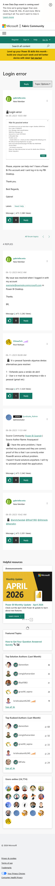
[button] (26, 84)
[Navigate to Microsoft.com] (10, 26)
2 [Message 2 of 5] (14, 533)
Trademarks (6, 867)
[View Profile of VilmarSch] (18, 341)
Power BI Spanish (33, 435)
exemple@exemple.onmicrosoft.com (24, 285)
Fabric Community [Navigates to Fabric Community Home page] (33, 26)
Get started (36, 57)
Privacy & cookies (8, 858)
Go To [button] (45, 39)
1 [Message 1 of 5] (14, 213)
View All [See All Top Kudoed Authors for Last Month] (10, 768)
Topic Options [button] (42, 83)
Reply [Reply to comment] (26, 320)
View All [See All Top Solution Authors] (10, 707)
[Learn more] (14, 616)
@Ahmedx (43, 519)
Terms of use (7, 863)
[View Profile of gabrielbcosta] (19, 97)
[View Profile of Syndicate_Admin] (30, 416)
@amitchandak (18, 519)
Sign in (26, 39)
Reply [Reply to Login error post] (26, 220)
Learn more (8, 17)
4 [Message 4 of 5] (14, 388)
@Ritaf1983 (31, 519)
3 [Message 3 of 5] (14, 473)
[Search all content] (31, 46)
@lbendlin (11, 523)
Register (15, 39)
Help (35, 39)
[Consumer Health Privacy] (27, 877)
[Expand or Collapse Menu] (4, 33)
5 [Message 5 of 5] (14, 313)
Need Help (19, 206)
